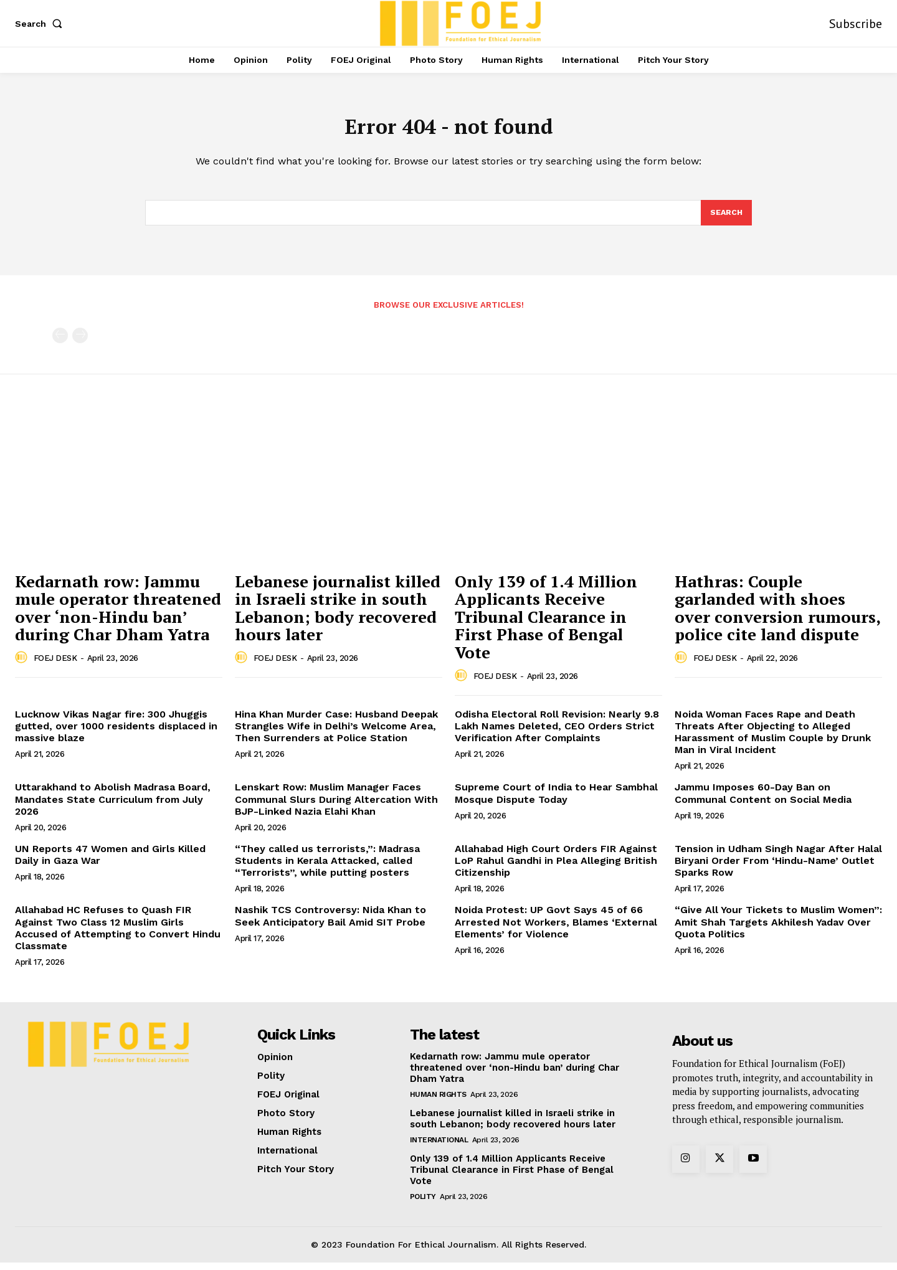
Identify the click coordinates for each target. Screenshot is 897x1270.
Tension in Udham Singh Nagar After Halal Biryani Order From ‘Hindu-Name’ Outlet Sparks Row (778, 868)
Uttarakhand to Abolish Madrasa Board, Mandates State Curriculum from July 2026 (113, 806)
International (439, 1147)
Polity (423, 1204)
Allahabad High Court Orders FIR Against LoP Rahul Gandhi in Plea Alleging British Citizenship (556, 868)
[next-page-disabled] (80, 343)
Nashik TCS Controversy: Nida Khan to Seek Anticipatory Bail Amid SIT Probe (330, 923)
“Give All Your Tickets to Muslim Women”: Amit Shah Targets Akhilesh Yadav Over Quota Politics (778, 929)
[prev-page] (60, 343)
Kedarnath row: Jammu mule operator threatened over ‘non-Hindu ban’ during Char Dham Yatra (118, 615)
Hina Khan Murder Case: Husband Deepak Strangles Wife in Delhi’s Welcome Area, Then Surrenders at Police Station (336, 733)
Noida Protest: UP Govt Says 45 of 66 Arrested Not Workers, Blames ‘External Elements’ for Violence (556, 929)
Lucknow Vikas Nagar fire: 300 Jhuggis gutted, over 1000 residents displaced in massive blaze (116, 733)
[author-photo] (23, 665)
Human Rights (438, 1101)
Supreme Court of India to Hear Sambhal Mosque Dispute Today (556, 800)
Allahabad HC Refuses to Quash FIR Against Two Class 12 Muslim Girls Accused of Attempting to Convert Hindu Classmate (118, 935)
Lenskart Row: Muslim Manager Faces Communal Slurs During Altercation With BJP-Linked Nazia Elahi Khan (336, 806)
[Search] (726, 219)
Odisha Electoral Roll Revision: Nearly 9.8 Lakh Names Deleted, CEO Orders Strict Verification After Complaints (557, 733)
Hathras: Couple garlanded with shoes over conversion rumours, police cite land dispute (778, 615)
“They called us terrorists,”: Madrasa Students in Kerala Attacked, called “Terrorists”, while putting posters (327, 868)
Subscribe (855, 24)
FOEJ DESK (55, 665)
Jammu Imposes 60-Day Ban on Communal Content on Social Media (763, 800)
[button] (41, 24)
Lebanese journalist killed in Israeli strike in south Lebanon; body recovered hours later (337, 615)
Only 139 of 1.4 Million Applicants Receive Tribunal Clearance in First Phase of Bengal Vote (546, 624)
